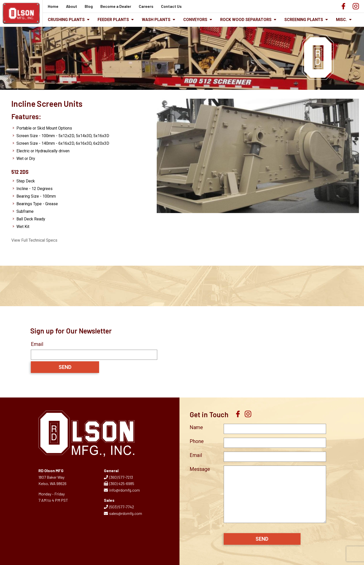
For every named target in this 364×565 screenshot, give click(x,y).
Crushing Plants (68, 19)
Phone (197, 441)
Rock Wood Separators (248, 19)
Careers (146, 6)
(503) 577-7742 (119, 506)
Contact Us (171, 6)
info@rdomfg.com (122, 490)
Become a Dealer (115, 6)
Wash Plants (158, 19)
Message (200, 469)
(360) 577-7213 (118, 477)
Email (37, 344)
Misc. (344, 19)
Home (53, 6)
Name (196, 427)
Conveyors (197, 19)
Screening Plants (306, 19)
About (71, 6)
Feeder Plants (116, 19)
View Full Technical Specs (34, 240)
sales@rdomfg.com (123, 513)
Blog (89, 6)
